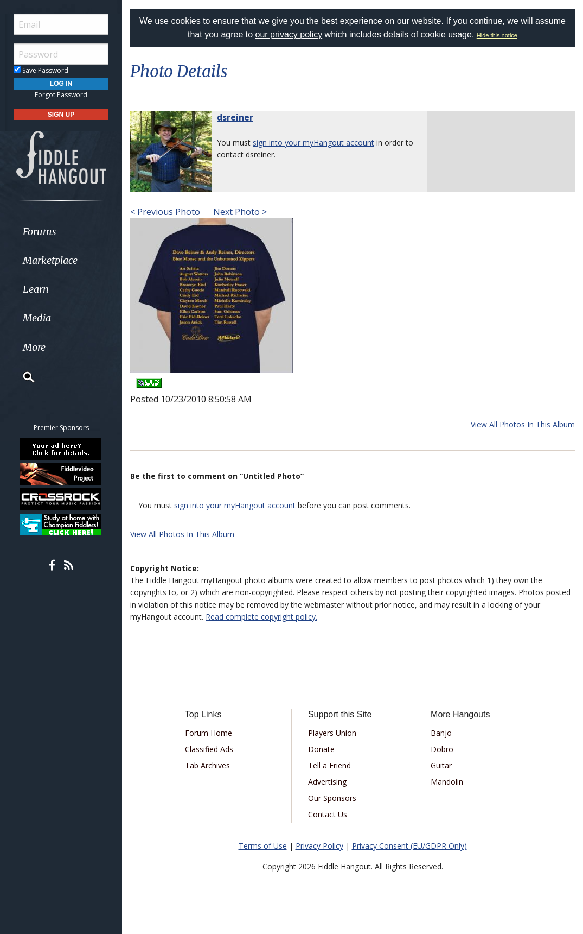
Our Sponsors (332, 798)
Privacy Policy (319, 846)
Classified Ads (209, 749)
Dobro (442, 749)
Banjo (441, 733)
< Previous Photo (165, 212)
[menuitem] (61, 231)
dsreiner (235, 117)
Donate (321, 749)
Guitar (441, 765)
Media (37, 318)
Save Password (41, 70)
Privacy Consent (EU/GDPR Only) (409, 846)
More (34, 347)
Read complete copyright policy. (261, 616)
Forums (39, 231)
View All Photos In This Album (523, 424)
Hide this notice (497, 35)
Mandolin (447, 782)
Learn (36, 289)
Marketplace (50, 260)
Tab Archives (207, 765)
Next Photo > (239, 212)
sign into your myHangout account (313, 142)
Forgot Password (61, 94)
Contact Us (327, 814)
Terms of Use (263, 846)
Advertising (327, 782)
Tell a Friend (329, 765)
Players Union (332, 733)
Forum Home (208, 733)
